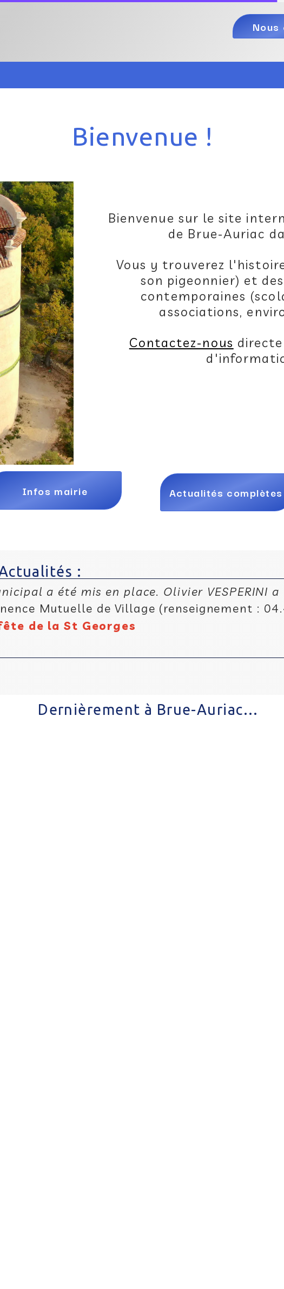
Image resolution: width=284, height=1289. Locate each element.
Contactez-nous (181, 342)
